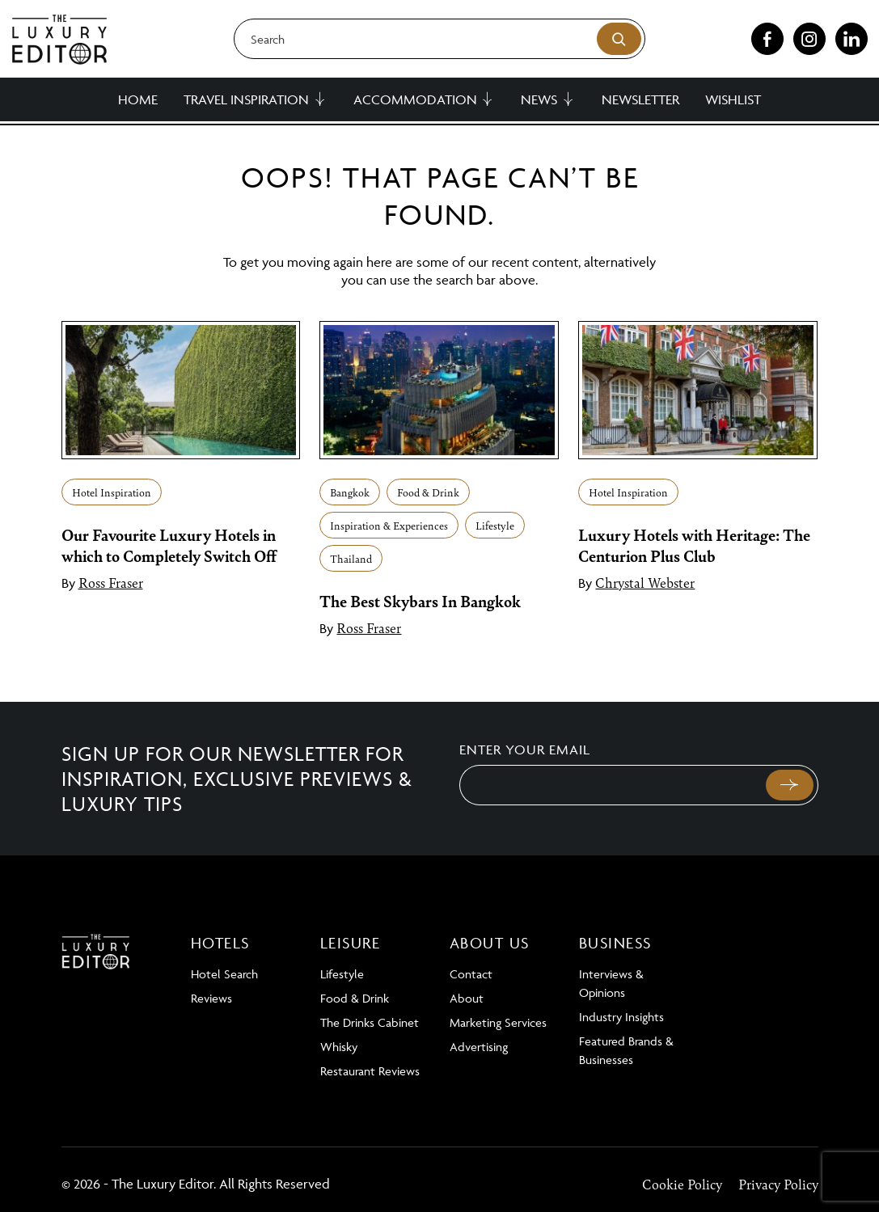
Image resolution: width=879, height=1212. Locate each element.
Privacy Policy (778, 1183)
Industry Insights (621, 1016)
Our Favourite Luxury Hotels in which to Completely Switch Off (169, 545)
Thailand (351, 558)
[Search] (439, 39)
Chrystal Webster (645, 582)
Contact (471, 974)
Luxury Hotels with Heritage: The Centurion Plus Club (694, 545)
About (467, 998)
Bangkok (350, 492)
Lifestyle (494, 525)
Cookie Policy (682, 1183)
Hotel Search (224, 974)
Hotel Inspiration (111, 492)
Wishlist (733, 99)
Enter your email (524, 749)
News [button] (539, 99)
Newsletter (640, 99)
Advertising (479, 1046)
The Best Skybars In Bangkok (420, 600)
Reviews (211, 998)
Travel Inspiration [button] (246, 99)
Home (138, 99)
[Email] (611, 785)
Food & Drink (428, 492)
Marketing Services (498, 1022)
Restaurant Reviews (370, 1071)
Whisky (338, 1046)
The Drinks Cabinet (369, 1022)
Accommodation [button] (415, 99)
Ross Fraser (110, 582)
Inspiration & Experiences (389, 525)
